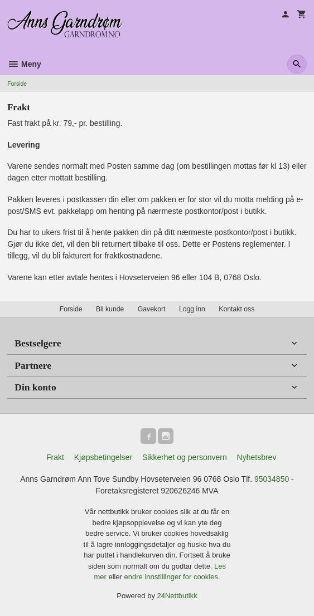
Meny (24, 64)
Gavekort (152, 309)
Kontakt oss (236, 309)
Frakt (55, 457)
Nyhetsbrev (257, 457)
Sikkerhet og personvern (184, 457)
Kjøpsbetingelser (103, 457)
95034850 (271, 479)
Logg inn (192, 309)
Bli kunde (110, 309)
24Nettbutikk (177, 595)
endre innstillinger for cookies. (172, 577)
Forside (17, 83)
